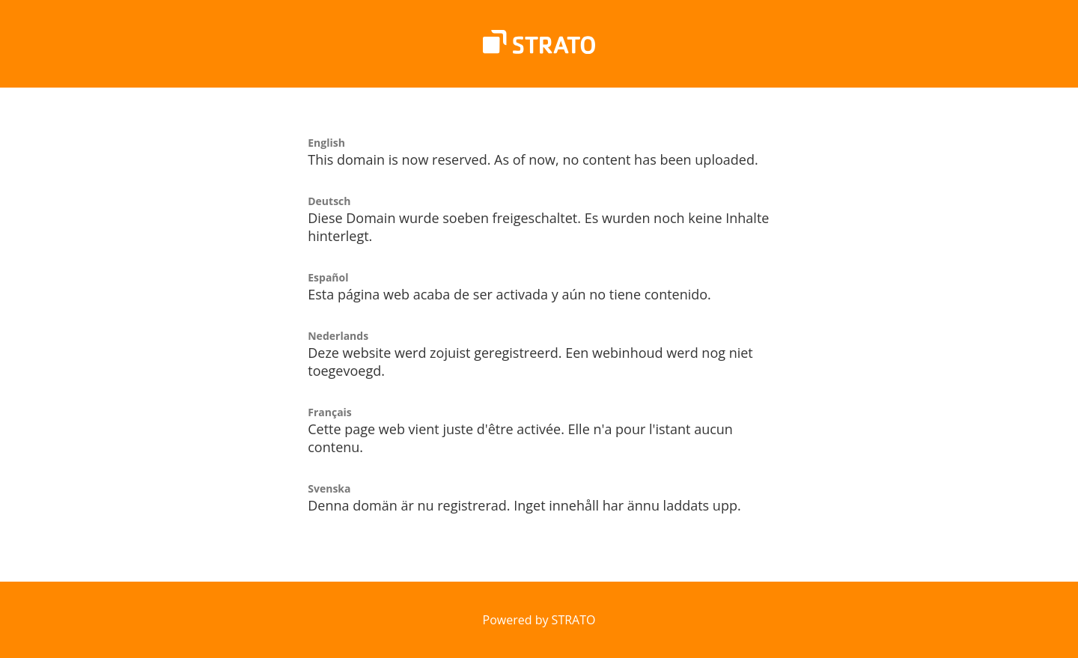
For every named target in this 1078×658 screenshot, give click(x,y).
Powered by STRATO (539, 620)
